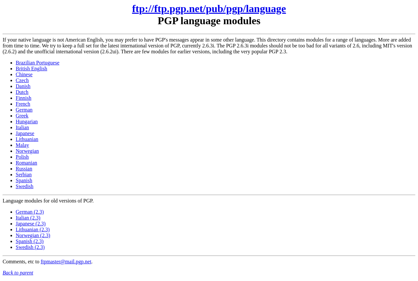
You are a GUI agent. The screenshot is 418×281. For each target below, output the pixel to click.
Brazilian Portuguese (37, 62)
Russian (24, 168)
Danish (23, 86)
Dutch (22, 92)
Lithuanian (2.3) (33, 229)
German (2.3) (30, 212)
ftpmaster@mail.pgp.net (65, 261)
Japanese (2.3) (31, 223)
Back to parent (18, 272)
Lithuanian (27, 139)
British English (31, 68)
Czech (22, 80)
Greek (22, 115)
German (24, 110)
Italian (22, 127)
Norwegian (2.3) (33, 235)
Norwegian (27, 151)
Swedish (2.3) (30, 247)
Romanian (26, 163)
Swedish (24, 186)
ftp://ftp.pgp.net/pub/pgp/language (209, 8)
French (23, 104)
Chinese (24, 74)
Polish (22, 157)
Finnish (23, 98)
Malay (22, 145)
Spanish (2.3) (29, 241)
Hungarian (27, 121)
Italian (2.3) (28, 217)
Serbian (24, 174)
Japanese (25, 133)
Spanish (24, 180)
